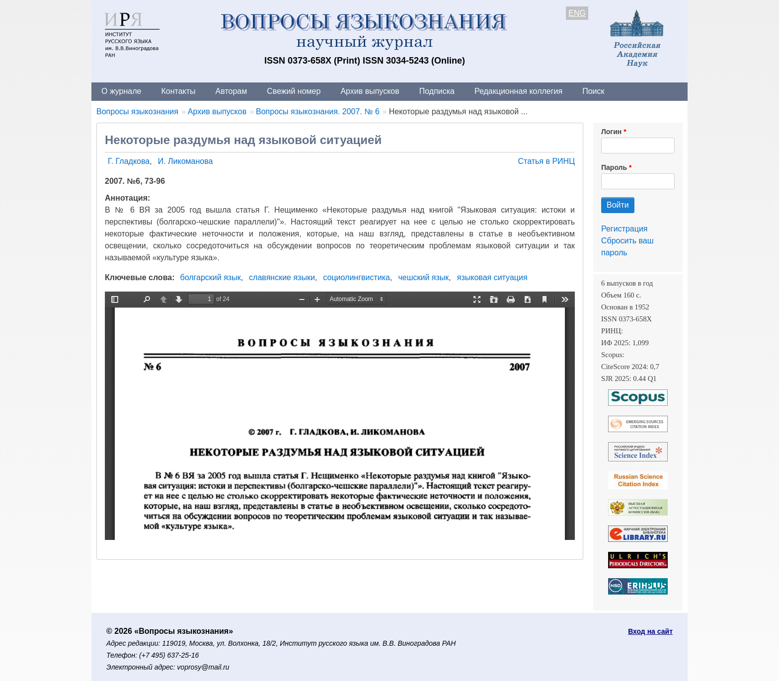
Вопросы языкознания (137, 111)
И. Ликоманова (185, 161)
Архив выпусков (369, 91)
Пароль (614, 167)
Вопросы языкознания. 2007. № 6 (318, 111)
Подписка (437, 91)
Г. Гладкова (129, 161)
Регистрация (624, 229)
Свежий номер (293, 91)
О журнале (121, 91)
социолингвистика (356, 277)
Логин (611, 132)
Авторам (231, 91)
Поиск (593, 91)
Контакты (178, 91)
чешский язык (423, 277)
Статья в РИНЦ (546, 161)
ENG (577, 13)
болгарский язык (210, 277)
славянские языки (282, 277)
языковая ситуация (492, 277)
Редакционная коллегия (518, 91)
